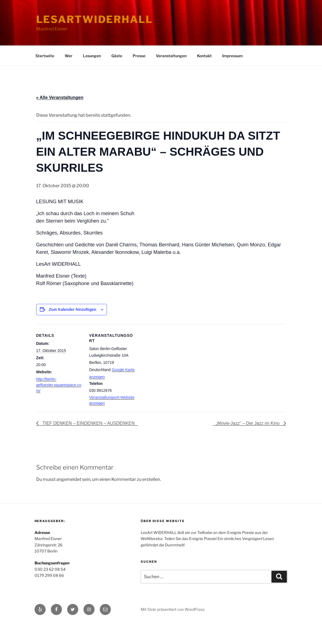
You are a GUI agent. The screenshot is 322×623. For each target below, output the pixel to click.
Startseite (44, 55)
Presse (139, 55)
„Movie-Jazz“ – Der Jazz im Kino (248, 423)
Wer (68, 55)
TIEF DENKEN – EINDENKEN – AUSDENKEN (88, 423)
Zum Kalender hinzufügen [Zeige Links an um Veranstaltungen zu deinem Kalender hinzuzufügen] (72, 309)
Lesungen (92, 55)
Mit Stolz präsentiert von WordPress (173, 609)
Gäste (116, 55)
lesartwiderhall (94, 19)
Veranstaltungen (171, 55)
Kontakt (204, 55)
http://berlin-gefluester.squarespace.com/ (58, 385)
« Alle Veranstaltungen (59, 97)
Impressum (232, 55)
